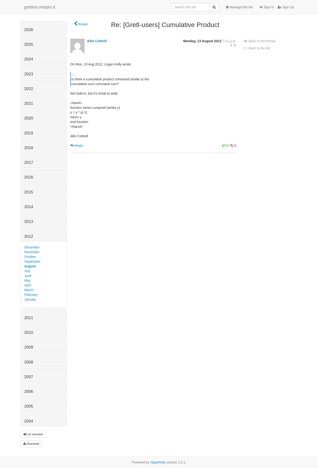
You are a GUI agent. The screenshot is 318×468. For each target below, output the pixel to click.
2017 (28, 162)
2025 (28, 44)
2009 (28, 347)
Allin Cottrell (97, 41)
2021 (28, 103)
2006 (28, 391)
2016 (28, 177)
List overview (33, 434)
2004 (28, 421)
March (29, 290)
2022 (28, 89)
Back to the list (256, 48)
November (32, 252)
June (27, 276)
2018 (28, 148)
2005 (28, 406)
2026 (28, 30)
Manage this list (239, 7)
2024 (28, 59)
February (31, 295)
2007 (28, 377)
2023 (28, 74)
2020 (28, 118)
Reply (76, 145)
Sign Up (286, 7)
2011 (28, 318)
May (27, 280)
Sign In (267, 7)
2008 (28, 362)
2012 (28, 236)
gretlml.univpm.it (39, 7)
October (30, 257)
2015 (28, 192)
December (32, 247)
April (27, 285)
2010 (28, 332)
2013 (28, 221)
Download (31, 443)
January (30, 299)
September (32, 261)
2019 (28, 133)
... (73, 74)
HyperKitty (158, 462)
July (27, 271)
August (30, 266)
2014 (28, 207)
